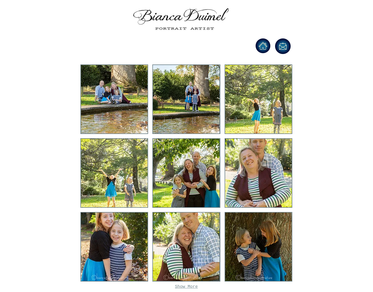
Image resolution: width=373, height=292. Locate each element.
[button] (114, 99)
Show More (186, 286)
